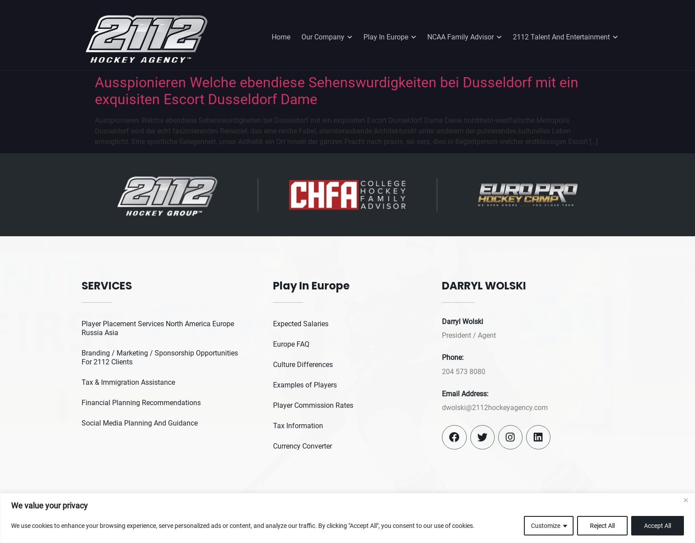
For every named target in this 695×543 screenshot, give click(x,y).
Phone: (453, 357)
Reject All (602, 525)
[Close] (685, 500)
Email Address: (465, 394)
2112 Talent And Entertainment (565, 37)
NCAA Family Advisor (464, 37)
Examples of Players (305, 385)
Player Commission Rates (313, 405)
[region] (347, 518)
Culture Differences (303, 364)
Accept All (657, 525)
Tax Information (298, 426)
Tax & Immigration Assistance (128, 382)
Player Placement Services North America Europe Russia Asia (158, 328)
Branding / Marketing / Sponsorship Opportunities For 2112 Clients (160, 357)
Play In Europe (389, 37)
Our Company (326, 37)
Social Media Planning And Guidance (140, 423)
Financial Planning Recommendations (141, 402)
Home (281, 37)
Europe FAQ (291, 344)
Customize (545, 525)
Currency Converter (302, 446)
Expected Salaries (300, 324)
